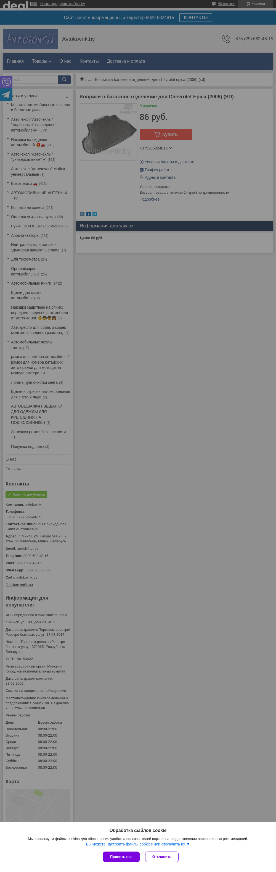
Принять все (121, 857)
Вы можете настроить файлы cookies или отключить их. (136, 844)
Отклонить (161, 857)
